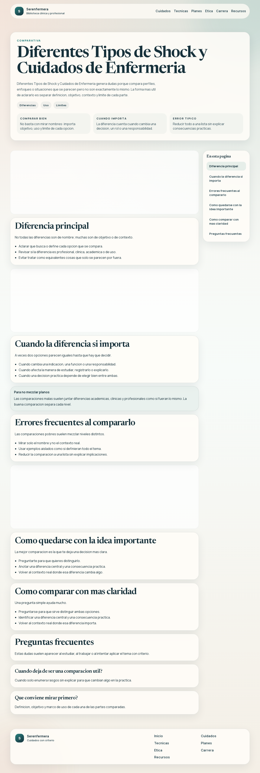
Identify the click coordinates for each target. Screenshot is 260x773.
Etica (209, 11)
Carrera (222, 11)
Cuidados (163, 11)
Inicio (158, 736)
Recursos (238, 11)
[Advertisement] (104, 182)
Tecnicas (181, 11)
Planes (196, 11)
